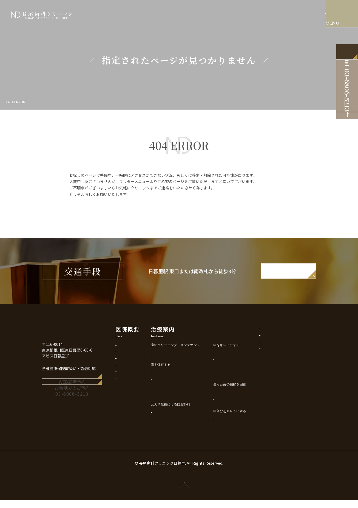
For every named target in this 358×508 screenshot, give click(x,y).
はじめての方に (129, 355)
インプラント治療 (239, 406)
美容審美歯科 (236, 366)
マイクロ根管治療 (176, 400)
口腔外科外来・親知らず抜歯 (184, 426)
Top (8, 101)
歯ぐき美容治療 (237, 380)
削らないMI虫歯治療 (178, 386)
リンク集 (278, 355)
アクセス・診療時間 (132, 375)
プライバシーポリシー (288, 342)
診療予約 (124, 388)
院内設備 (124, 361)
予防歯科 (170, 366)
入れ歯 (231, 413)
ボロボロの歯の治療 (240, 386)
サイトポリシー (283, 349)
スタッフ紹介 (128, 368)
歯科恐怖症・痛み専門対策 (183, 406)
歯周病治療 (171, 393)
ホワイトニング (237, 373)
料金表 (123, 381)
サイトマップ (282, 362)
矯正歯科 (232, 432)
